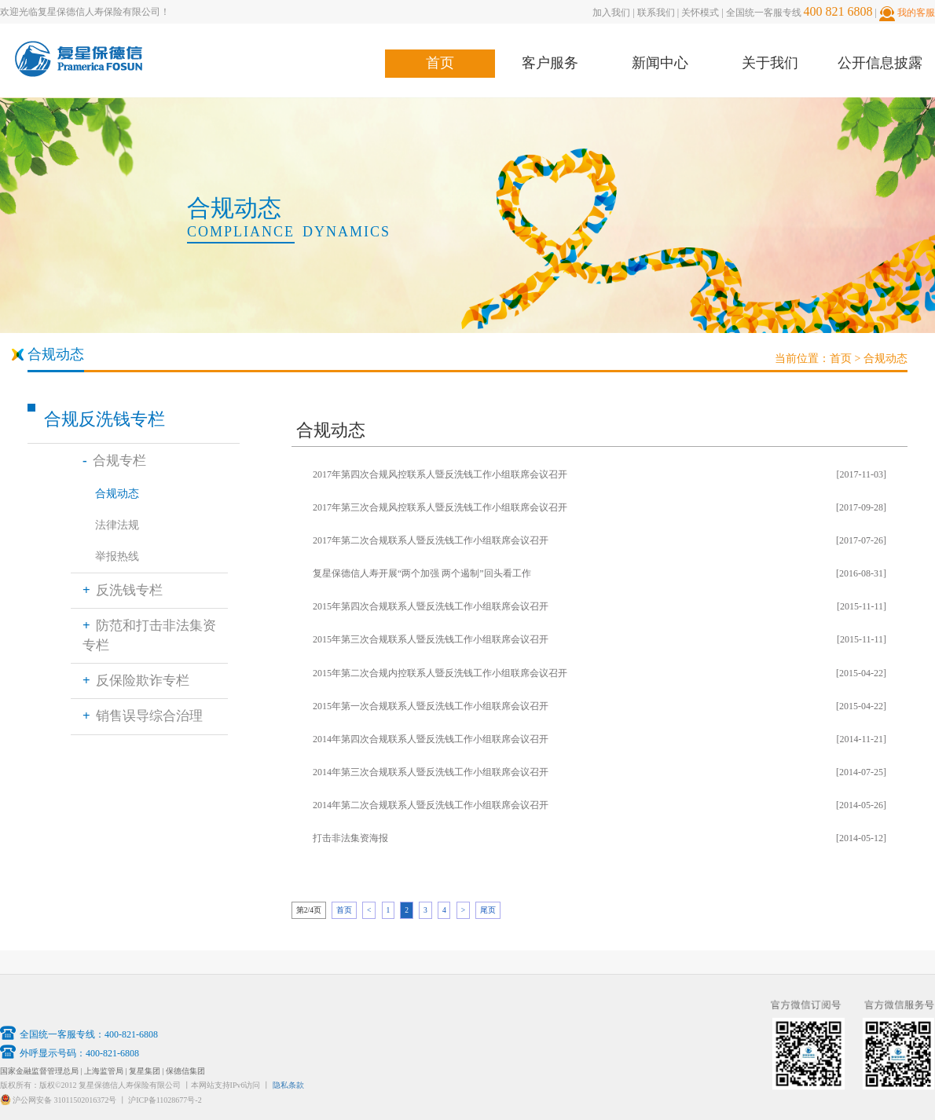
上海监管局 (103, 1071)
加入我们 (611, 12)
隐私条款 (288, 1085)
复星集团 (146, 1071)
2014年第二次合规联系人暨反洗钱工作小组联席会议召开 (430, 805)
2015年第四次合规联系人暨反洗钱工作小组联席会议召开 (430, 606)
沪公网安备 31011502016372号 (64, 1100)
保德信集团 (185, 1071)
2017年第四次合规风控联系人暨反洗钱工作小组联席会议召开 (440, 474)
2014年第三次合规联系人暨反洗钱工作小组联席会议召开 (430, 772)
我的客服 (916, 12)
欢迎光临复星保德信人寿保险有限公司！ (85, 11)
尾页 (488, 910)
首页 (440, 63)
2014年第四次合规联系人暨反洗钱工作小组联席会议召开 (430, 739)
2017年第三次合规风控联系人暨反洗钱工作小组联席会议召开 (440, 507)
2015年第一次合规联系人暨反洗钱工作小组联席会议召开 (430, 706)
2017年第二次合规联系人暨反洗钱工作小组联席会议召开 (430, 540)
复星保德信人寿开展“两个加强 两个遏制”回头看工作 (422, 573)
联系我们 (656, 12)
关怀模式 (700, 12)
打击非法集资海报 (350, 838)
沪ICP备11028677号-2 (165, 1100)
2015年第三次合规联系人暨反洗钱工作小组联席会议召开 (430, 639)
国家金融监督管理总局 (39, 1071)
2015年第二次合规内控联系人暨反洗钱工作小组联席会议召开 (440, 673)
